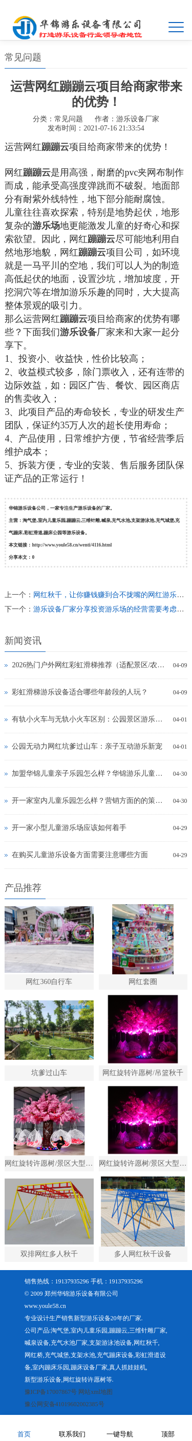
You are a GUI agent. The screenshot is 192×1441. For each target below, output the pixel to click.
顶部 (168, 1427)
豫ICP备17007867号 (51, 1391)
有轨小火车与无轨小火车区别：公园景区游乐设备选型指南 (89, 719)
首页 (24, 1427)
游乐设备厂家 (137, 119)
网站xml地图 (95, 1391)
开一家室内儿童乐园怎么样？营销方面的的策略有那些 (89, 800)
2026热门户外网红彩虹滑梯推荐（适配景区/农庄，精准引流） (89, 665)
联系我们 (72, 1427)
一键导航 (119, 1427)
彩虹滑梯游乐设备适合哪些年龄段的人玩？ (80, 692)
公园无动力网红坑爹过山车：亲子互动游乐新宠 (87, 746)
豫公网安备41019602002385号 (64, 1404)
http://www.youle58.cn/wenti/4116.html (72, 545)
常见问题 (68, 119)
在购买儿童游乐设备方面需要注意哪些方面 (80, 855)
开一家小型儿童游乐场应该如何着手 (69, 828)
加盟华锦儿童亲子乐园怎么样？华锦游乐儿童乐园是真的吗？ (89, 773)
